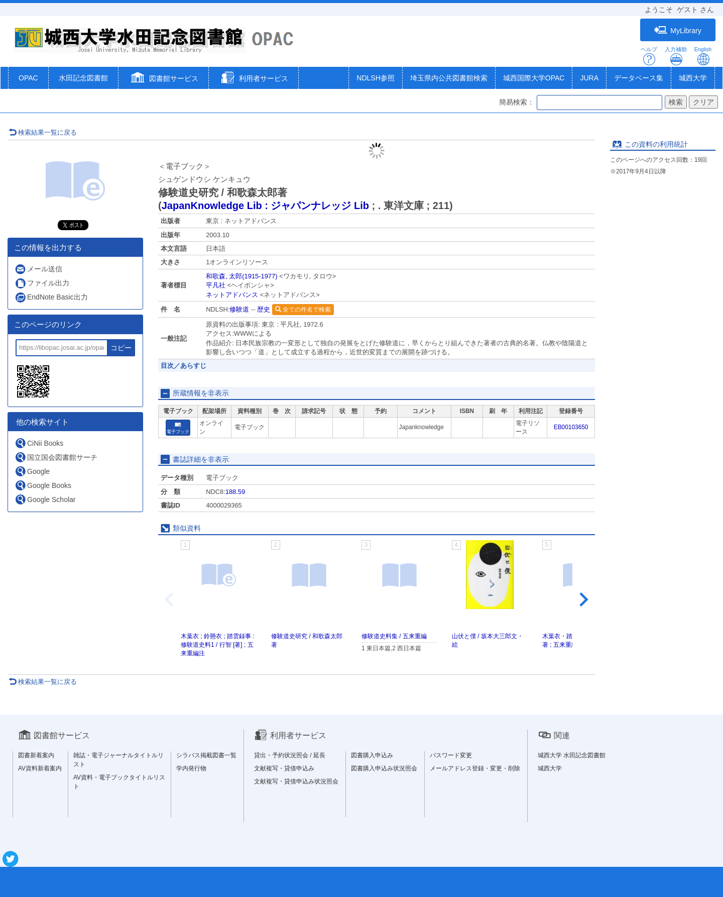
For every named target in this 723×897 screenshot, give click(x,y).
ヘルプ (649, 56)
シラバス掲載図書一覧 (206, 755)
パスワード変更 (451, 755)
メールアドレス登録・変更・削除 (475, 768)
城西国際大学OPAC (534, 78)
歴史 (263, 309)
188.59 (235, 491)
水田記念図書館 (83, 78)
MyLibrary (677, 30)
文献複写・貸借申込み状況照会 (296, 781)
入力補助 (676, 56)
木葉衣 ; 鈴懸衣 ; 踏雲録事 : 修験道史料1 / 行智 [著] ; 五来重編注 (218, 645)
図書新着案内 (36, 755)
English (702, 56)
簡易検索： (516, 102)
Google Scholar (45, 499)
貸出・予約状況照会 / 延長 (289, 755)
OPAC (28, 78)
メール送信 (38, 269)
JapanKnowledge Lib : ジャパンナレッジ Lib (265, 205)
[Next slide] (582, 600)
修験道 (239, 309)
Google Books (43, 485)
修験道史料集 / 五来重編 (394, 636)
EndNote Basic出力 (51, 297)
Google (32, 471)
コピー (121, 348)
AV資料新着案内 (40, 768)
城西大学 (693, 78)
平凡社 (215, 285)
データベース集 (638, 78)
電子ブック (178, 428)
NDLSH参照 (375, 78)
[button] (163, 79)
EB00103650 (571, 427)
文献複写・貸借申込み (284, 768)
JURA (589, 78)
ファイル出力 (42, 283)
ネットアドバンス (232, 294)
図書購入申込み (372, 755)
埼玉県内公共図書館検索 (449, 78)
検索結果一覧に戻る (43, 132)
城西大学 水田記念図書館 (572, 755)
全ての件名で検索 (303, 309)
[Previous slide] (170, 600)
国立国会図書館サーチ (56, 457)
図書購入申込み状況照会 (384, 768)
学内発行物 (191, 768)
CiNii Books (39, 443)
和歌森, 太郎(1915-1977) (241, 276)
